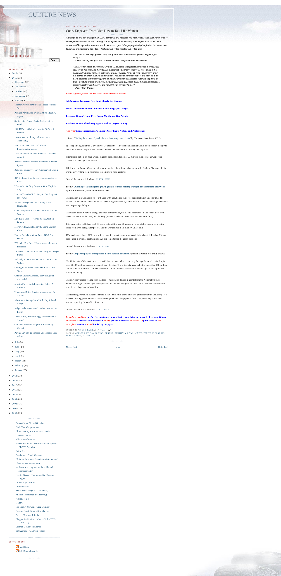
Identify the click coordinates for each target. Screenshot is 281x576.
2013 (14, 380)
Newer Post (71, 347)
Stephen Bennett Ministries (28, 526)
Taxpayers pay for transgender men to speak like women (101, 253)
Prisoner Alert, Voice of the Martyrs (32, 511)
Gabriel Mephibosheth (27, 551)
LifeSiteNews (22, 486)
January (19, 370)
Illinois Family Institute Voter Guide (33, 431)
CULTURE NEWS (52, 14)
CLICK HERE (103, 179)
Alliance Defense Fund (26, 439)
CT (87, 333)
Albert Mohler (22, 498)
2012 (14, 385)
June (17, 346)
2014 (14, 375)
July (17, 342)
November (20, 86)
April (18, 356)
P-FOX (19, 503)
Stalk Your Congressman (27, 427)
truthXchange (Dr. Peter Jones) (30, 530)
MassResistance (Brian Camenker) (32, 490)
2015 (14, 77)
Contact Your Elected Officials (30, 423)
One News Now (23, 435)
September (20, 96)
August (18, 100)
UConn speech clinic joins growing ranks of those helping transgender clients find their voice (119, 186)
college (80, 333)
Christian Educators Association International (37, 459)
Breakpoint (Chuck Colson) (29, 455)
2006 (14, 413)
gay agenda (97, 333)
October (19, 91)
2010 (14, 394)
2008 (14, 403)
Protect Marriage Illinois (27, 515)
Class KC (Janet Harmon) (28, 463)
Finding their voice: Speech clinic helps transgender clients (102, 138)
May (17, 351)
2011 (14, 389)
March (18, 360)
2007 (14, 408)
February (19, 365)
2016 (14, 73)
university (89, 336)
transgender (73, 336)
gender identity (114, 333)
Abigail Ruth (23, 547)
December (20, 82)
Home (117, 347)
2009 (14, 399)
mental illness (133, 333)
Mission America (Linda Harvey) (31, 494)
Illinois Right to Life (25, 482)
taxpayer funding (154, 333)
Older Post (163, 347)
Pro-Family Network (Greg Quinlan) (33, 506)
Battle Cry (20, 451)
